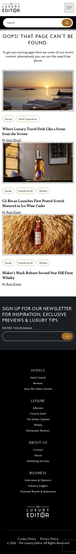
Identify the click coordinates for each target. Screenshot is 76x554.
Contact (38, 449)
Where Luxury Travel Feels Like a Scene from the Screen (33, 131)
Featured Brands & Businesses (38, 491)
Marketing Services (38, 461)
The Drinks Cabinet (38, 419)
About (38, 455)
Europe (8, 119)
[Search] (38, 22)
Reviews (38, 383)
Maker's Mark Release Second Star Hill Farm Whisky (37, 275)
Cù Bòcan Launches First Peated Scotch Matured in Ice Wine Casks (33, 203)
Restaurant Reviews (38, 430)
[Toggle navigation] (69, 7)
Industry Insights (38, 485)
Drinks (8, 191)
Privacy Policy (49, 538)
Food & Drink (25, 191)
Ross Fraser (13, 212)
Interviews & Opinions (38, 480)
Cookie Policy (27, 538)
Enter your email (17, 328)
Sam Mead (13, 140)
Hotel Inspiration (28, 119)
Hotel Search (38, 377)
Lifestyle (38, 408)
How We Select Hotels (38, 389)
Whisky (43, 191)
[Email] (31, 336)
